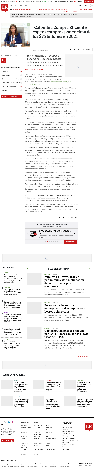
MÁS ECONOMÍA (83, 356)
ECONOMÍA (22, 9)
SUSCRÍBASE (89, 1)
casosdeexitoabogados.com (10, 466)
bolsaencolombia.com (69, 464)
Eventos (48, 436)
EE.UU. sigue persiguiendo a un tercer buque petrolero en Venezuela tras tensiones (21, 387)
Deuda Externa (48, 14)
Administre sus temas (9, 96)
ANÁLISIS (60, 9)
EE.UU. (16, 380)
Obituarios (37, 445)
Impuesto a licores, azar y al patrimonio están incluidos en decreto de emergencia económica (64, 281)
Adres (60, 14)
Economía (49, 432)
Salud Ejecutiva (50, 449)
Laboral (6, 272)
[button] (27, 234)
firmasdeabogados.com (53, 464)
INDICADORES (83, 9)
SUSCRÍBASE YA (71, 242)
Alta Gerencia (38, 425)
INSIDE (90, 9)
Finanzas (23, 438)
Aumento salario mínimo (71, 14)
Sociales (23, 454)
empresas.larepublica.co (36, 464)
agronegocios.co (22, 464)
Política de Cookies (68, 444)
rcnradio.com (54, 466)
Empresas (24, 436)
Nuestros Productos (68, 431)
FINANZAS (16, 9)
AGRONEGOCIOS (52, 9)
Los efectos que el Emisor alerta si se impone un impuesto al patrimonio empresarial (84, 387)
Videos (36, 454)
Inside (48, 443)
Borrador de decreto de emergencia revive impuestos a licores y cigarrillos (64, 308)
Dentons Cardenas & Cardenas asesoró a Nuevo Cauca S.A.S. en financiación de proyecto (53, 386)
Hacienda (7, 287)
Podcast (23, 449)
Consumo (24, 432)
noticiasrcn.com (64, 466)
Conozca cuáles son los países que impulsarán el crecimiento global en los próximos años (12, 304)
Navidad (29, 17)
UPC (55, 14)
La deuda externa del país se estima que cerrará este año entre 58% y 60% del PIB (12, 331)
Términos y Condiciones (69, 438)
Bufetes (48, 380)
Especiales (37, 436)
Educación (17, 397)
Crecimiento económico (18, 17)
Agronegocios (25, 425)
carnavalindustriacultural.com (29, 466)
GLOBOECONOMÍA (42, 9)
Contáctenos (66, 433)
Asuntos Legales (26, 427)
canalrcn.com (44, 466)
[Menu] (11, 9)
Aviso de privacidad (68, 436)
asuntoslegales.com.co (8, 464)
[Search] (80, 5)
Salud (6, 339)
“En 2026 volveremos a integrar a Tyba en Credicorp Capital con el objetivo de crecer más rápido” (13, 318)
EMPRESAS (29, 9)
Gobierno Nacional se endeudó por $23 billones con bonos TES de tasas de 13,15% (12, 292)
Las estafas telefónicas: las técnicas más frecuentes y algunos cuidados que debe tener (53, 403)
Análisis (48, 425)
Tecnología (49, 397)
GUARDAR (87, 50)
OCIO (34, 9)
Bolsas (6, 312)
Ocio (47, 445)
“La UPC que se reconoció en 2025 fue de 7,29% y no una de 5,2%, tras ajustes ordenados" (12, 345)
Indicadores (24, 443)
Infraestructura (38, 443)
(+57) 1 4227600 (6, 434)
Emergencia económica (35, 14)
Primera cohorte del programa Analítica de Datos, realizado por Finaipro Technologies (22, 402)
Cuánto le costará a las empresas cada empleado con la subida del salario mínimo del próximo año (13, 278)
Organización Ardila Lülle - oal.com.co (85, 464)
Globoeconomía (51, 438)
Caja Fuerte (37, 427)
